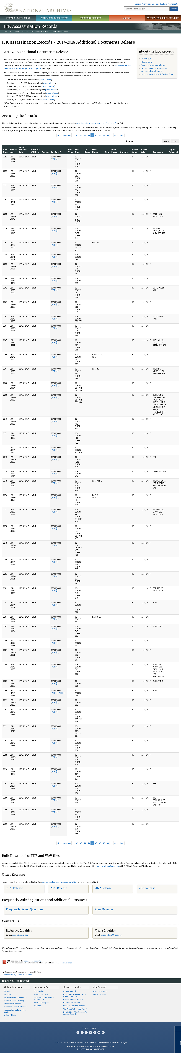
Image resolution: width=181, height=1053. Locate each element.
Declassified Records (71, 1002)
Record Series (134, 150)
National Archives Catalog (14, 1000)
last (122, 135)
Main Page (146, 58)
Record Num (13, 150)
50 (108, 135)
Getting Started (69, 991)
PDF (53, 159)
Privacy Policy (80, 1042)
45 (89, 135)
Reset (175, 141)
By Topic (7, 991)
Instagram (86, 1032)
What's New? (99, 987)
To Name (87, 150)
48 (100, 135)
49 (104, 135)
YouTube (94, 1032)
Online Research (13, 987)
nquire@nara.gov (20, 935)
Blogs (98, 1032)
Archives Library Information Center (15, 1011)
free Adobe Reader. (32, 961)
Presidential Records (12, 1003)
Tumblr (90, 1032)
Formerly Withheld (35, 150)
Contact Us (173, 3)
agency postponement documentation (59, 882)
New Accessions (99, 994)
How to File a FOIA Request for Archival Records (75, 1013)
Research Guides (72, 987)
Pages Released (173, 150)
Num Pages (114, 150)
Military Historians (41, 994)
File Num (77, 150)
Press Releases (104, 909)
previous (67, 135)
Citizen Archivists (143, 3)
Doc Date (56, 152)
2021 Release (147, 888)
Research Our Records (18, 18)
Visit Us (126, 18)
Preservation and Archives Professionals (44, 998)
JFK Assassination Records (40, 32)
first (59, 135)
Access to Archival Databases (16, 1007)
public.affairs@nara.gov (111, 935)
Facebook (77, 1032)
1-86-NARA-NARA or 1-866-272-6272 (90, 1049)
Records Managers (41, 1002)
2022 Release (103, 888)
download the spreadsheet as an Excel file (95, 123)
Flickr (103, 1032)
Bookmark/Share (159, 3)
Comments (158, 152)
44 (85, 135)
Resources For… (42, 987)
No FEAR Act (114, 1042)
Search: (129, 141)
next (116, 135)
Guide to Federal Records (73, 999)
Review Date (144, 150)
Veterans (37, 1006)
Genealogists (39, 991)
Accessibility (69, 1042)
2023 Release (58, 888)
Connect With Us (90, 1028)
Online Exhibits (10, 1015)
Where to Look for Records (74, 1006)
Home (6, 32)
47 (96, 135)
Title (107, 152)
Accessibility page (65, 963)
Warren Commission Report (154, 65)
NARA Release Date (23, 149)
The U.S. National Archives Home (37, 7)
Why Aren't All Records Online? (75, 1009)
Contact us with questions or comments (18, 974)
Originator (124, 152)
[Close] (178, 1028)
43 (81, 135)
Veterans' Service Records (54, 18)
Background (146, 62)
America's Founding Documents (163, 18)
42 (77, 135)
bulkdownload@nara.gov (108, 866)
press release (45, 79)
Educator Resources (90, 18)
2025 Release (14, 888)
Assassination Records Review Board (157, 74)
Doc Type (70, 150)
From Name (95, 150)
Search (174, 8)
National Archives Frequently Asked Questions (74, 995)
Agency (45, 152)
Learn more (157, 1048)
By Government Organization (15, 997)
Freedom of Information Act (98, 1042)
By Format (8, 994)
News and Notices (100, 991)
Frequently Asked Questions (24, 909)
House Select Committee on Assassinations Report (154, 69)
